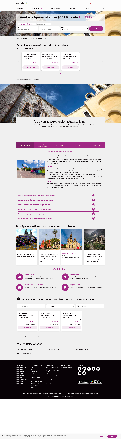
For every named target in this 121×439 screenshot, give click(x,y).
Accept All (112, 436)
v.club (32, 375)
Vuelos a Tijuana (19, 383)
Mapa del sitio (48, 383)
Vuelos (25, 38)
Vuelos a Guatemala (20, 371)
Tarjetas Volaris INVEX (35, 377)
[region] (60, 436)
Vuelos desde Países (94, 393)
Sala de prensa (49, 381)
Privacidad (87, 8)
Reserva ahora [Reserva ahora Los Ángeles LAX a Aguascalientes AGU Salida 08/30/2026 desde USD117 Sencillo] (31, 67)
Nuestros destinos (56, 8)
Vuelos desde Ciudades (84, 393)
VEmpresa (33, 379)
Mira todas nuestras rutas (21, 385)
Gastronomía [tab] (96, 145)
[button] (56, 195)
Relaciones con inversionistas (52, 375)
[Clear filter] (73, 306)
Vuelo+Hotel (20, 8)
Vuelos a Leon (19, 377)
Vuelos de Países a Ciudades (72, 393)
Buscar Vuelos (96, 28)
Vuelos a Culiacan (19, 373)
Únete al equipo (49, 373)
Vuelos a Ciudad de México (21, 379)
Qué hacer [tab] (78, 145)
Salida (62, 28)
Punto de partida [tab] (25, 145)
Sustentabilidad (49, 377)
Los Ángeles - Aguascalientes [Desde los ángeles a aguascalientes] (24, 349)
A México (32, 38)
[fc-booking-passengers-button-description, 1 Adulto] (31, 24)
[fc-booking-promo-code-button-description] (43, 24)
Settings (101, 436)
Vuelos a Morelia (19, 381)
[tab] (60, 73)
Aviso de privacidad (64, 371)
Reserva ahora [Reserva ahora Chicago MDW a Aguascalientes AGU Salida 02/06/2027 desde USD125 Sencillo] (50, 67)
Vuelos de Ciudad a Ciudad (59, 393)
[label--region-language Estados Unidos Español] (97, 3)
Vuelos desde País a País (48, 393)
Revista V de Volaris (50, 379)
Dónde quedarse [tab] (60, 145)
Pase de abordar (34, 371)
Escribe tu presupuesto (81, 303)
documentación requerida (73, 161)
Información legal (64, 373)
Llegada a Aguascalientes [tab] (43, 145)
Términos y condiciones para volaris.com (66, 368)
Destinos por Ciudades (36, 393)
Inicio (18, 38)
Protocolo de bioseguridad (36, 381)
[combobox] (27, 30)
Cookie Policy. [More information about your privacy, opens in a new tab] (60, 436)
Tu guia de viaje (37, 8)
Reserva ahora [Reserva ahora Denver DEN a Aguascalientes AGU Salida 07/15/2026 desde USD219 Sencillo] (70, 67)
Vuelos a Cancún (19, 369)
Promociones (72, 8)
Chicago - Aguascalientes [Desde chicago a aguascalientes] (52, 349)
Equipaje (32, 369)
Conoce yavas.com (35, 385)
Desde (19, 28)
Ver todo (32, 387)
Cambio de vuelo (34, 373)
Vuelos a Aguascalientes (21, 367)
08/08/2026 (64, 29)
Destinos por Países (27, 393)
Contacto (101, 8)
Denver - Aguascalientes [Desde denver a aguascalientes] (81, 349)
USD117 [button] (85, 17)
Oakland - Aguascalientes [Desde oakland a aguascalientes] (24, 353)
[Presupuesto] (91, 306)
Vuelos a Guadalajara (20, 375)
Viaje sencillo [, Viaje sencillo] (21, 24)
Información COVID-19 (35, 383)
